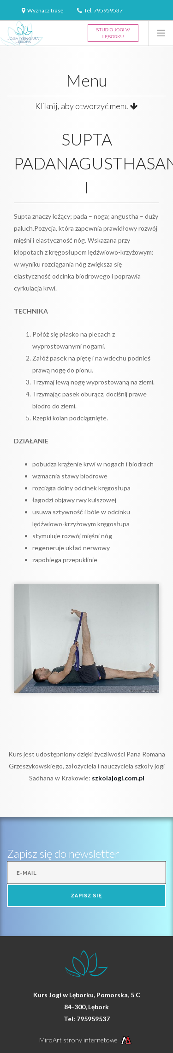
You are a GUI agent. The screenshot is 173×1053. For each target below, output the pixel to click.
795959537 (108, 10)
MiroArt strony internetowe (86, 1040)
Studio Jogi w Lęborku (113, 33)
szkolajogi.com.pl (118, 778)
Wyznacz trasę (45, 10)
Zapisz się (86, 896)
